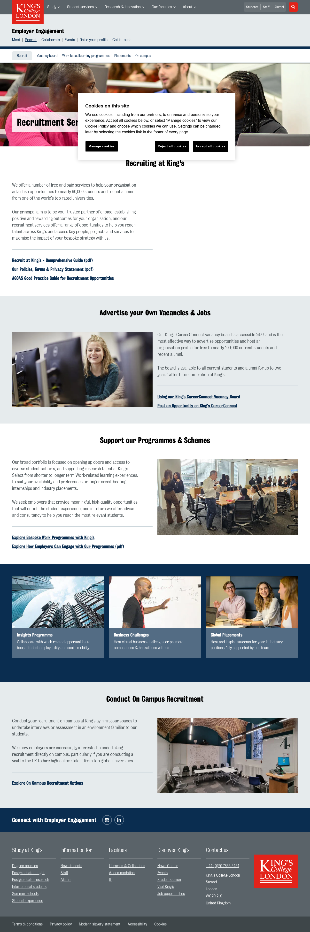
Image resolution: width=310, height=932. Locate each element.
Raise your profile (94, 40)
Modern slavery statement (99, 924)
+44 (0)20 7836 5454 (222, 866)
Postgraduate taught (28, 873)
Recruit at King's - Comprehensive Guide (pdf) (52, 260)
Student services (80, 7)
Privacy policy (61, 924)
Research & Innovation (123, 7)
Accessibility (137, 924)
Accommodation (122, 873)
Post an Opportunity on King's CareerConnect (197, 405)
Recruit (31, 40)
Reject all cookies (172, 146)
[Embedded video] (227, 221)
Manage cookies (102, 146)
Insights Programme (35, 635)
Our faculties (162, 7)
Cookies (160, 924)
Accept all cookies (210, 146)
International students (29, 887)
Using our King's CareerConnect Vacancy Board (198, 397)
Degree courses (25, 866)
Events (70, 40)
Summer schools (25, 894)
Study (51, 7)
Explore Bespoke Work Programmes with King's (53, 537)
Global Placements (226, 635)
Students (252, 7)
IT (110, 880)
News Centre (167, 866)
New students (71, 866)
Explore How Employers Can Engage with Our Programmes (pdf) (68, 546)
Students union (169, 880)
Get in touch (122, 40)
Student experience (27, 901)
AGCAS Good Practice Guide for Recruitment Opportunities (63, 278)
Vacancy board (47, 56)
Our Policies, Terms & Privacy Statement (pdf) (52, 269)
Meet (16, 40)
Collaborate (50, 40)
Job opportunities (171, 894)
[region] (156, 126)
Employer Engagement (38, 31)
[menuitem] (53, 7)
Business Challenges (131, 635)
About (187, 7)
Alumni (279, 7)
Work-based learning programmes (85, 56)
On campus (143, 56)
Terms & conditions (27, 924)
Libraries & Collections (127, 866)
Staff (266, 7)
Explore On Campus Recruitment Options (47, 783)
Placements (122, 56)
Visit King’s (165, 887)
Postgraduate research (30, 880)
